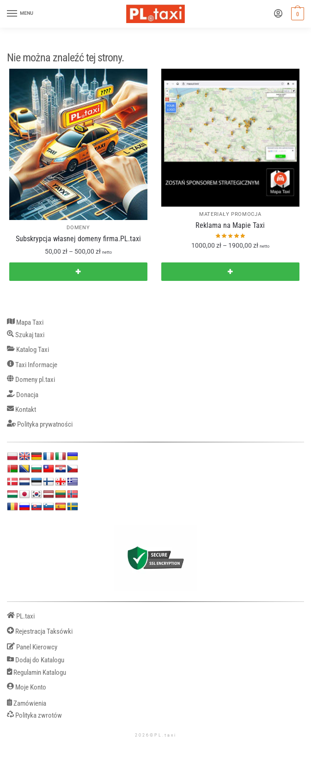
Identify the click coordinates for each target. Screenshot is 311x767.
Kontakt (21, 410)
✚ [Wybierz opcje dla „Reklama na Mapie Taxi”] (230, 271)
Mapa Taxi (25, 322)
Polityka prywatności (40, 424)
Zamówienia (26, 703)
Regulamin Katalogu (36, 673)
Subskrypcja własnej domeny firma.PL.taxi (78, 238)
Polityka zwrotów (34, 715)
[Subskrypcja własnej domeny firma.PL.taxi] (78, 144)
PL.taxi (21, 616)
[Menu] (21, 14)
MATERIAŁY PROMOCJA (230, 214)
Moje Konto (26, 687)
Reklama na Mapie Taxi (230, 225)
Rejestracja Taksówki (40, 631)
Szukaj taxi (25, 335)
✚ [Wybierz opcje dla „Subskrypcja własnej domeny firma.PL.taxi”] (78, 271)
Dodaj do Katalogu (35, 660)
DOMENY (78, 228)
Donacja (22, 395)
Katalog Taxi (28, 350)
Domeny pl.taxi (31, 380)
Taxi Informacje (32, 365)
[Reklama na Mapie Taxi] (230, 138)
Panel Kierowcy (32, 647)
